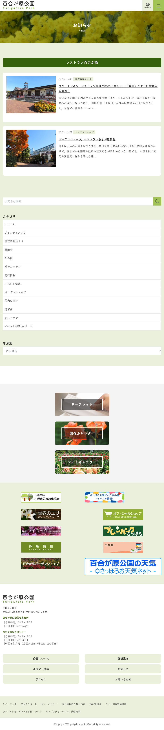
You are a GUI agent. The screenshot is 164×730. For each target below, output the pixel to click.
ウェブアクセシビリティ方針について (22, 711)
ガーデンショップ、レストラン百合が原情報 (87, 139)
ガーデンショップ (84, 132)
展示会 (9, 249)
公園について (41, 658)
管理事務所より (83, 78)
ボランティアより (15, 232)
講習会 (9, 309)
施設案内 (123, 658)
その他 (9, 258)
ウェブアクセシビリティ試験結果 (63, 711)
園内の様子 (11, 300)
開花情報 (10, 275)
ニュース (10, 224)
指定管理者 (95, 703)
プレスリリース (29, 703)
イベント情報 (13, 283)
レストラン (11, 317)
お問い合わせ (123, 679)
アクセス (41, 679)
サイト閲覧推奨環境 (116, 703)
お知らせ (123, 669)
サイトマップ (10, 703)
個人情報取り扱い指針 (73, 703)
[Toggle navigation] (158, 5)
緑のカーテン (13, 266)
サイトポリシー (49, 703)
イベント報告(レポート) (19, 326)
